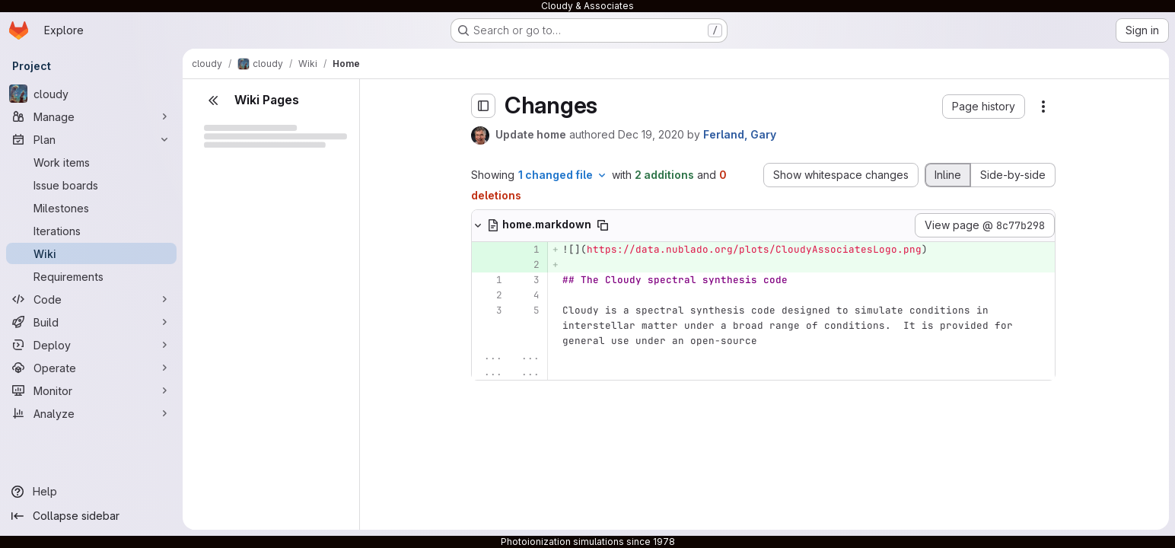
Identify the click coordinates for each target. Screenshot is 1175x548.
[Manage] (91, 116)
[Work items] (91, 162)
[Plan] (91, 139)
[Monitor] (91, 390)
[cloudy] (91, 93)
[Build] (91, 322)
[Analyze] (91, 413)
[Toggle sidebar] (483, 106)
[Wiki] (91, 253)
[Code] (91, 299)
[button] (983, 106)
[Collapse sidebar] (91, 516)
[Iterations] (91, 230)
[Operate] (91, 367)
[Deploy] (91, 344)
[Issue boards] (91, 185)
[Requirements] (91, 276)
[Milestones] (91, 207)
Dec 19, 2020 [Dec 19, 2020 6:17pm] (651, 134)
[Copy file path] (603, 225)
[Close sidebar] (213, 100)
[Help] (91, 491)
